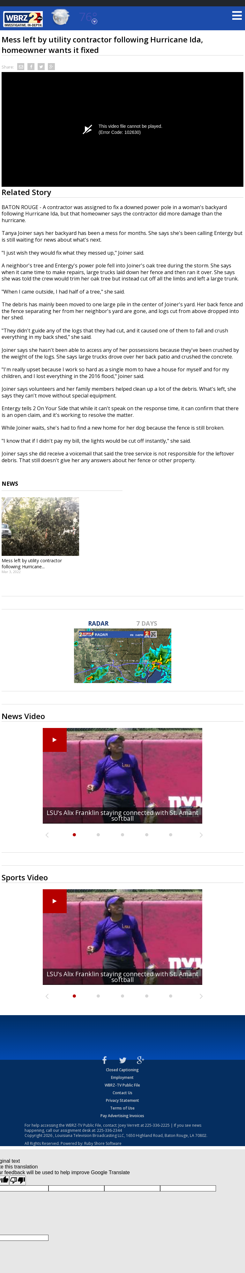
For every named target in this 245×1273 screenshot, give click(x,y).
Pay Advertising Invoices (122, 1115)
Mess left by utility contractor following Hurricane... (32, 563)
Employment (122, 1077)
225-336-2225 (157, 1125)
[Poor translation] (17, 1180)
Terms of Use (122, 1108)
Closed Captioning (122, 1070)
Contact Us (122, 1092)
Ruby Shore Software (103, 1143)
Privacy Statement (122, 1100)
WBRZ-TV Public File (122, 1085)
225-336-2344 (109, 1130)
